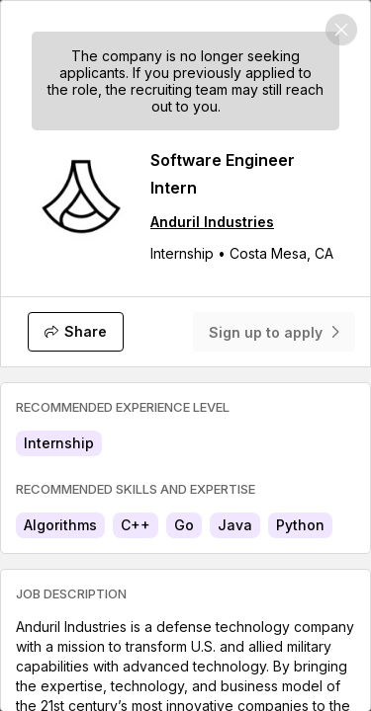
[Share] (76, 332)
